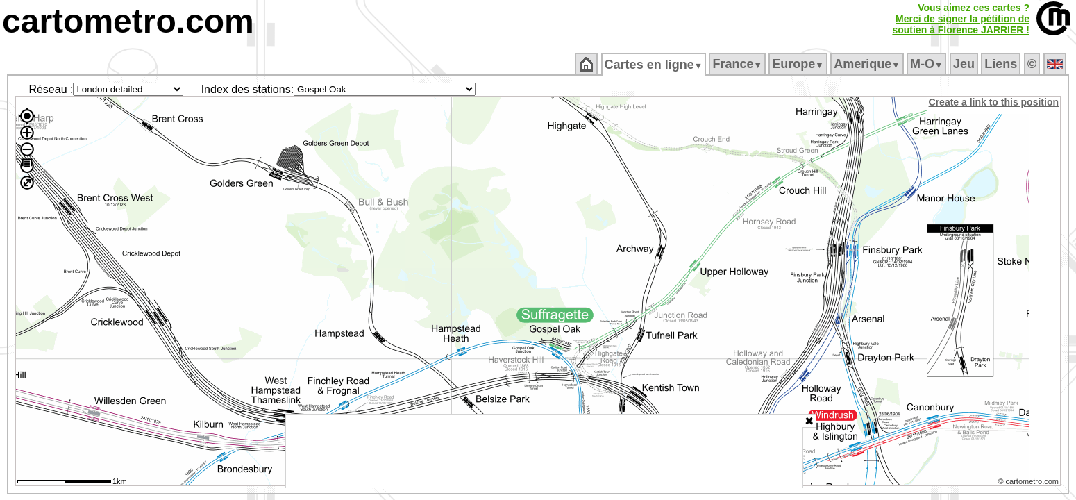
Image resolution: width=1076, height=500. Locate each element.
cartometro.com (128, 21)
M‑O (927, 64)
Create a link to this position (994, 102)
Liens (1002, 64)
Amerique (868, 64)
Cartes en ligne (654, 65)
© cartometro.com (1029, 483)
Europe (799, 64)
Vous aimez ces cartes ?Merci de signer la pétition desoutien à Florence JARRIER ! (960, 18)
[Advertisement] (544, 451)
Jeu (964, 64)
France (738, 64)
